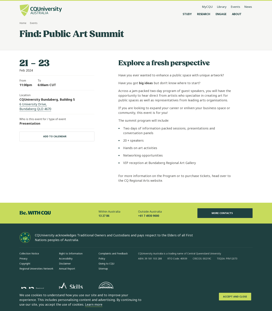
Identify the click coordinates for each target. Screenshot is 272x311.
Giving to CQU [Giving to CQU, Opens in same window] (106, 263)
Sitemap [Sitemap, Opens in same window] (103, 268)
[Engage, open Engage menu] (221, 14)
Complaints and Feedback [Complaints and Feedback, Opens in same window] (113, 253)
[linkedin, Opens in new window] (160, 270)
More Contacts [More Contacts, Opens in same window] (225, 213)
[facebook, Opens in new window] (142, 270)
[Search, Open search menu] (249, 14)
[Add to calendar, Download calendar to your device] (56, 136)
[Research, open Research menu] (203, 14)
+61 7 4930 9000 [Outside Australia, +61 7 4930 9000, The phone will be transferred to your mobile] (148, 216)
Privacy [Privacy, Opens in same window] (23, 258)
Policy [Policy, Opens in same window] (102, 258)
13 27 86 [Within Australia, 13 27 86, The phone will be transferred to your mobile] (104, 216)
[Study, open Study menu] (187, 14)
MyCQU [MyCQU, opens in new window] (207, 7)
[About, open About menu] (237, 14)
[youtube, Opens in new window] (178, 270)
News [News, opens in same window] (248, 7)
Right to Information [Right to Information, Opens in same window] (71, 253)
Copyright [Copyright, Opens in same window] (24, 263)
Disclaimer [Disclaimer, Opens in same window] (65, 263)
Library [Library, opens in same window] (222, 7)
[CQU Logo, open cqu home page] (40, 10)
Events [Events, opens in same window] (235, 7)
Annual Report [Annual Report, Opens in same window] (67, 268)
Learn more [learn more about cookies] (93, 304)
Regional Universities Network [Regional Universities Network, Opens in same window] (36, 268)
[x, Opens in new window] (169, 270)
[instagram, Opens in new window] (151, 270)
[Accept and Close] (235, 296)
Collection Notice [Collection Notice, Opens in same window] (29, 253)
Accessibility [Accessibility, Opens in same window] (66, 258)
